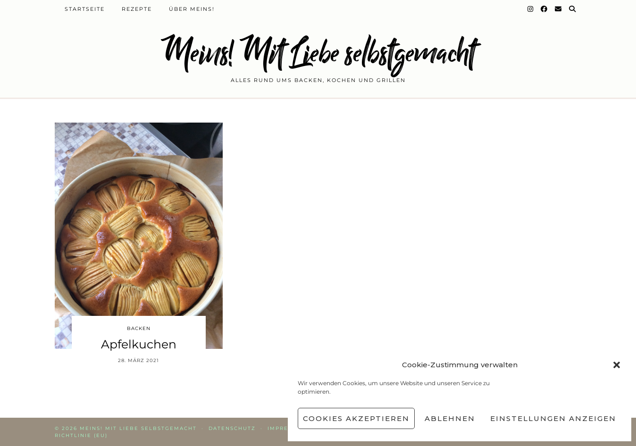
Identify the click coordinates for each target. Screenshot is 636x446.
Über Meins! (192, 9)
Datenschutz (232, 428)
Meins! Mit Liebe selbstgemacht (318, 53)
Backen (139, 328)
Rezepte (137, 9)
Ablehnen (450, 418)
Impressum (287, 428)
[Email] (558, 9)
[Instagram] (530, 9)
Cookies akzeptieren (356, 418)
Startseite (85, 9)
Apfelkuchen (138, 344)
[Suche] (573, 9)
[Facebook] (544, 9)
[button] (616, 365)
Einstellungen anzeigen (553, 418)
